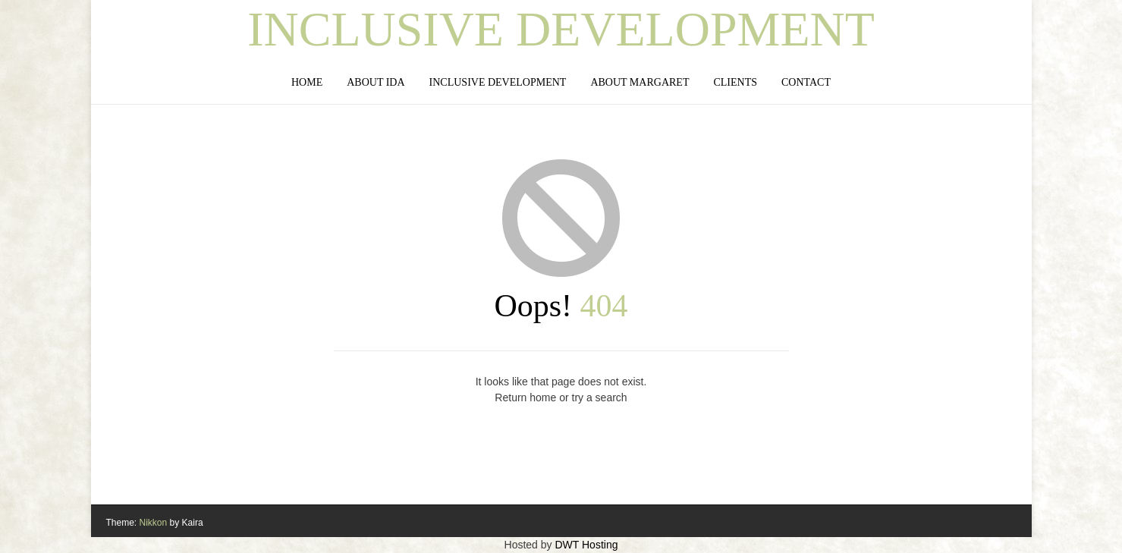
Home (306, 82)
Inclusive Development (561, 29)
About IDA (375, 82)
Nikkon (154, 522)
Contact (806, 82)
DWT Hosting (586, 545)
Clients (735, 82)
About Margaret (639, 82)
